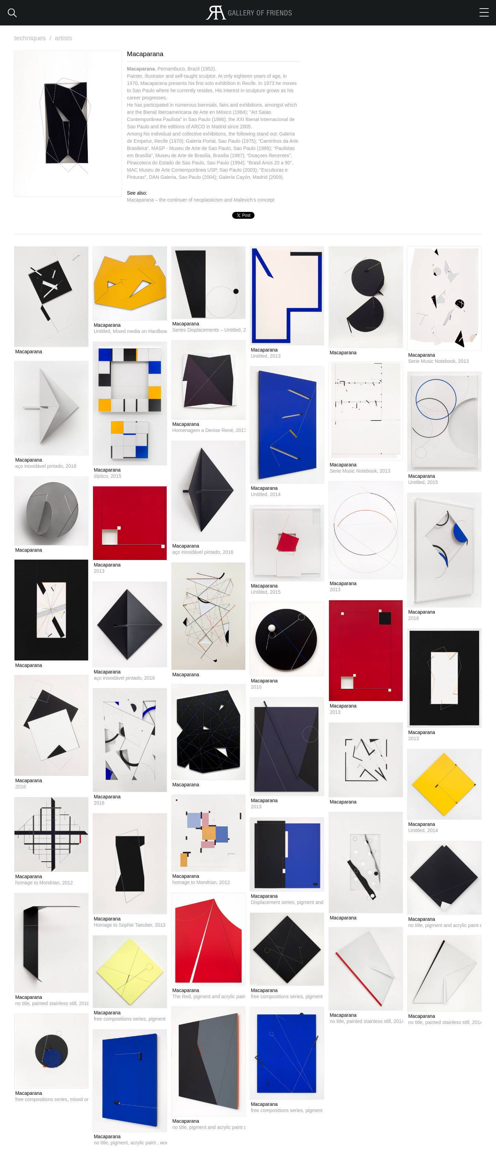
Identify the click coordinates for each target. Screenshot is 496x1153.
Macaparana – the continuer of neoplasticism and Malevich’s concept (201, 200)
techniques (33, 38)
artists (63, 38)
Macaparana (28, 351)
